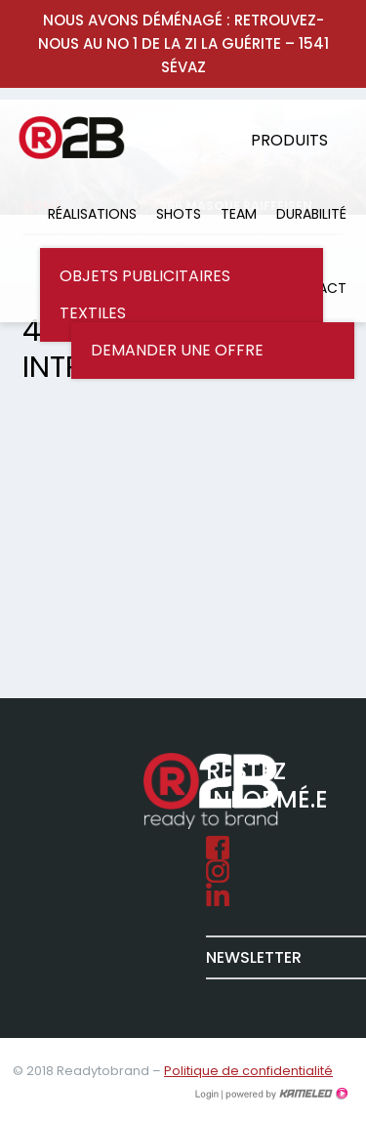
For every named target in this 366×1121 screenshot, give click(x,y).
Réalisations (92, 214)
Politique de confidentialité (248, 1070)
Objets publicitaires (145, 276)
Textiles (93, 313)
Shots (178, 214)
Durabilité (311, 214)
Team (239, 214)
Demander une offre (177, 350)
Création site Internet (285, 1093)
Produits (289, 140)
